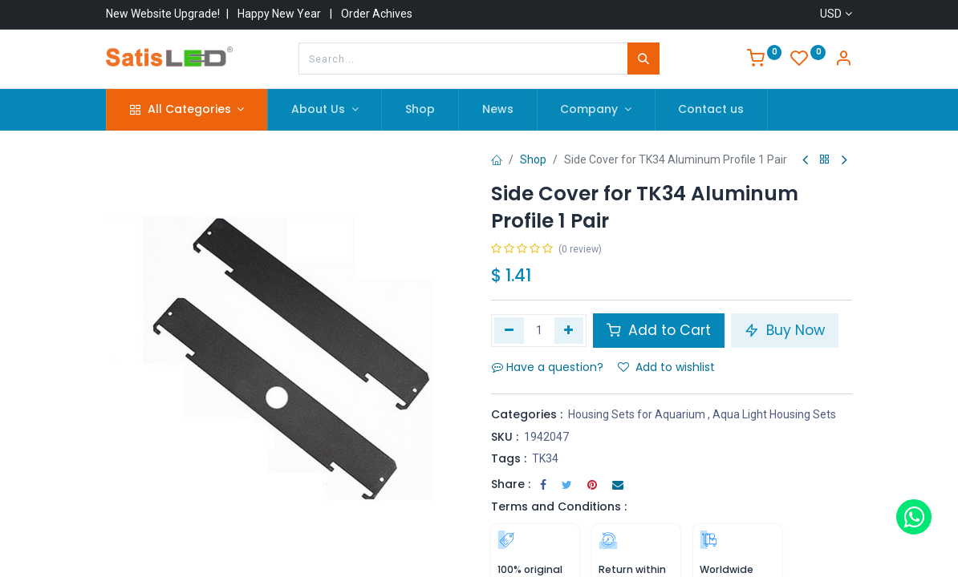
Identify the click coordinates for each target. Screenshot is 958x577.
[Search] (643, 58)
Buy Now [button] (785, 330)
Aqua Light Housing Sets (774, 414)
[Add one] (569, 330)
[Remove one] (509, 330)
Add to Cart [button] (659, 330)
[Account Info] (843, 60)
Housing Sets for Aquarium (636, 414)
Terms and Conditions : (559, 506)
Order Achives (376, 13)
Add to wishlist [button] (666, 367)
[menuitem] (420, 110)
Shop (533, 159)
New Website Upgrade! (163, 13)
